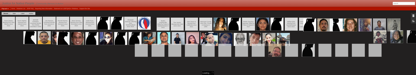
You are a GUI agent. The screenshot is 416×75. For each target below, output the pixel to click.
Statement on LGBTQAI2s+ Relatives (66, 8)
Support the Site (84, 8)
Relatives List (21, 8)
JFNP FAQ (30, 8)
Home (13, 8)
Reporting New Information (43, 8)
